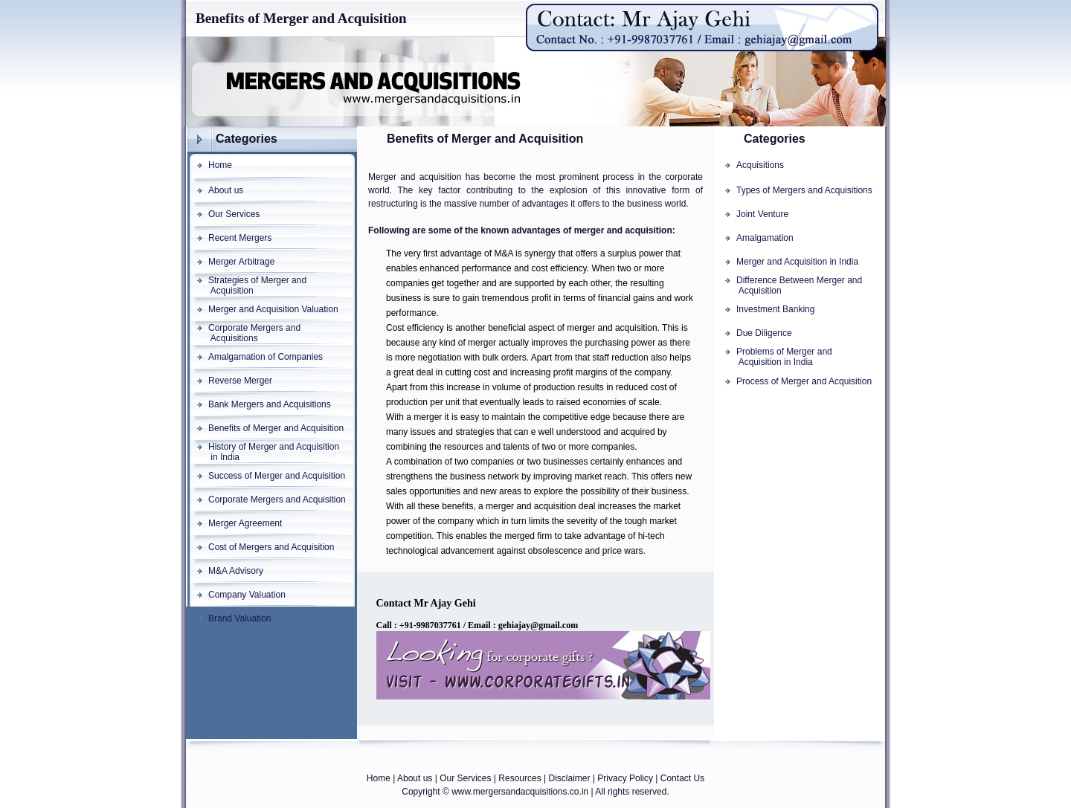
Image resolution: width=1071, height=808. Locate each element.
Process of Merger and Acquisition (804, 381)
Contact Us (682, 778)
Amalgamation (765, 238)
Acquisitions (760, 165)
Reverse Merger (240, 380)
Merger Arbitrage (241, 261)
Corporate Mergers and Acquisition (277, 499)
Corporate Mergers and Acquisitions (243, 333)
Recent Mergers (239, 238)
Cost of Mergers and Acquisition (271, 547)
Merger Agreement (245, 523)
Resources (519, 778)
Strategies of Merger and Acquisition (246, 285)
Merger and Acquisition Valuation (273, 309)
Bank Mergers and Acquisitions (269, 404)
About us (225, 190)
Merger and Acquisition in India (797, 261)
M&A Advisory (235, 571)
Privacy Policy (625, 778)
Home (220, 165)
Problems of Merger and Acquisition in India (773, 356)
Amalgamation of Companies (265, 357)
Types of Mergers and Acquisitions (804, 190)
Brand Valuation (239, 618)
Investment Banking (775, 309)
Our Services (234, 214)
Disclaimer (569, 778)
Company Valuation (247, 594)
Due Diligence (764, 333)
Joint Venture (762, 214)
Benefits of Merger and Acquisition (276, 428)
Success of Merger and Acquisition (276, 476)
